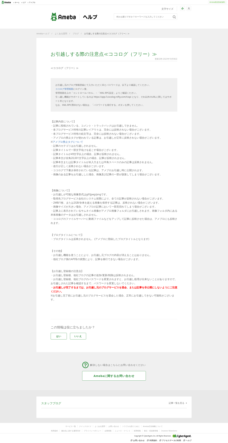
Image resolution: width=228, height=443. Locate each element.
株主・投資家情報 (151, 431)
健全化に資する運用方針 (70, 431)
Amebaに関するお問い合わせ (114, 376)
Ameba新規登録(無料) (217, 2)
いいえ (78, 336)
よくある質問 (61, 33)
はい (58, 336)
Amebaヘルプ (42, 33)
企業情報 (107, 431)
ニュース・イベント (122, 431)
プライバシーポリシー (92, 431)
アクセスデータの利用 (170, 440)
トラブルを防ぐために (131, 426)
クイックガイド (85, 426)
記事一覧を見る (176, 402)
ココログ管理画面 (64, 88)
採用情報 (137, 431)
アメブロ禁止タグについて (68, 142)
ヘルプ (187, 440)
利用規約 (54, 431)
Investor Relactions (169, 431)
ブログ (76, 33)
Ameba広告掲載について (153, 426)
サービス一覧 (70, 426)
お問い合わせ (113, 426)
